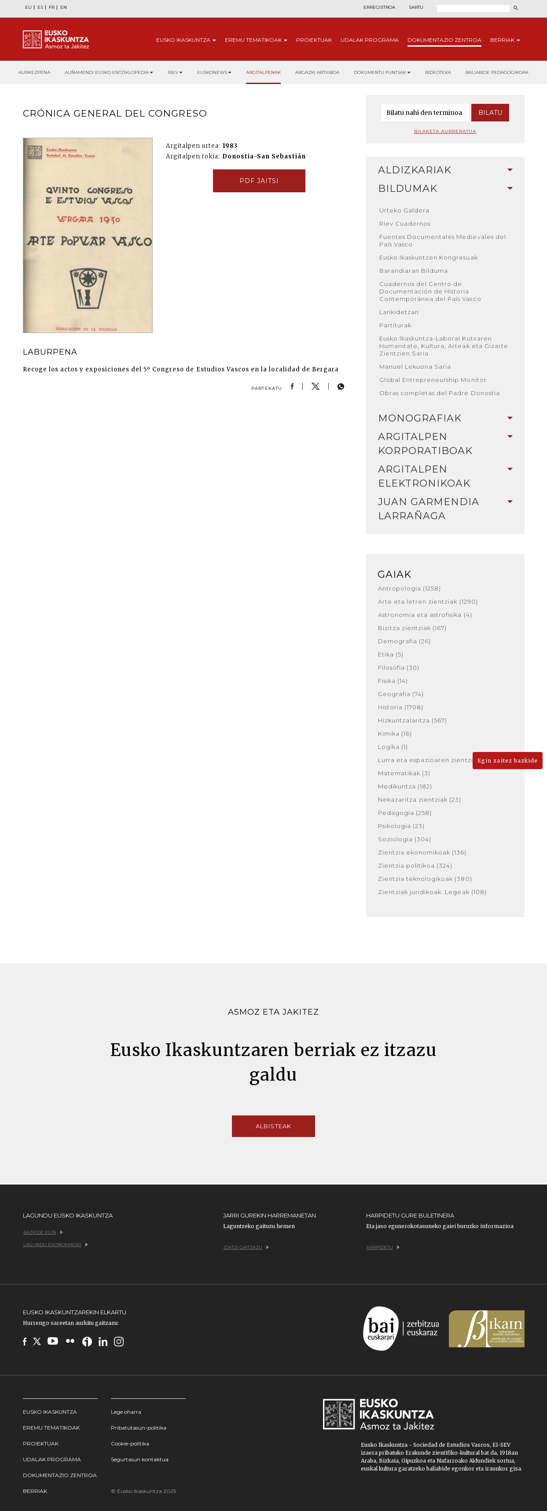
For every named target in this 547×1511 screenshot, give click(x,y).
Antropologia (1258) (409, 588)
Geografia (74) (401, 693)
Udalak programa (52, 1459)
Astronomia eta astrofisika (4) (425, 614)
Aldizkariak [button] (445, 170)
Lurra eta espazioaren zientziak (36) (436, 759)
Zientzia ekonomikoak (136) (422, 852)
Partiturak (395, 325)
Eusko (186, 40)
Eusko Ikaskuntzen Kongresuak (428, 257)
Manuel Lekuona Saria (415, 366)
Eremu (256, 40)
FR (52, 7)
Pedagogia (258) (405, 812)
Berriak (505, 40)
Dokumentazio (444, 40)
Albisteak (273, 1126)
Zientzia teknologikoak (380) (425, 878)
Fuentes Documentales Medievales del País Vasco (442, 240)
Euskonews (214, 72)
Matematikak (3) (404, 773)
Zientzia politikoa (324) (415, 865)
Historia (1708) (401, 707)
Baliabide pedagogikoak (497, 72)
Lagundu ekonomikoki (55, 1244)
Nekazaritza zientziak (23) (420, 799)
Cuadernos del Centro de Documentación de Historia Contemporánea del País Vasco (430, 291)
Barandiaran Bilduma (413, 270)
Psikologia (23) (401, 825)
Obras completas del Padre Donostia (439, 392)
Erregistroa (379, 7)
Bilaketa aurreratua (445, 131)
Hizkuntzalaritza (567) (413, 720)
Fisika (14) (393, 680)
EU (28, 7)
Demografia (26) (404, 641)
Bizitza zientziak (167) (412, 627)
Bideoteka (438, 72)
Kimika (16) (395, 733)
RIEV (175, 72)
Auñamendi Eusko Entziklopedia (109, 72)
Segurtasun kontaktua (140, 1459)
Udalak (370, 40)
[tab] (445, 170)
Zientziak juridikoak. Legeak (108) (432, 891)
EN (63, 7)
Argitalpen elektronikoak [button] (445, 476)
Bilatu (490, 113)
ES (40, 7)
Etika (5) (391, 654)
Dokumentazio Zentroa (60, 1475)
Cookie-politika (130, 1443)
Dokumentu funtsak (382, 72)
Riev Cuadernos (405, 223)
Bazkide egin (43, 1232)
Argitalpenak (263, 72)
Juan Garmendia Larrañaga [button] (445, 509)
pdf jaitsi (259, 181)
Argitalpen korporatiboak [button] (445, 444)
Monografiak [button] (445, 418)
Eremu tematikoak (51, 1427)
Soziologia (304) (405, 839)
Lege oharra (126, 1411)
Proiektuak (314, 40)
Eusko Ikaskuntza (50, 1411)
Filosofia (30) (399, 667)
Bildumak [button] (445, 188)
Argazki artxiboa (317, 72)
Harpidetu (383, 1247)
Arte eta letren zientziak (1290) (428, 601)
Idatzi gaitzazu (246, 1247)
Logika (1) (393, 746)
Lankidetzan (399, 311)
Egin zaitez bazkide (507, 760)
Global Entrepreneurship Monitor (433, 379)
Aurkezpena (34, 72)
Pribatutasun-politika (138, 1427)
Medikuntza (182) (405, 786)
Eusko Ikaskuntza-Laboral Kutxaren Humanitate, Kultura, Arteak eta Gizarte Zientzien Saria (444, 346)
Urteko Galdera (404, 210)
